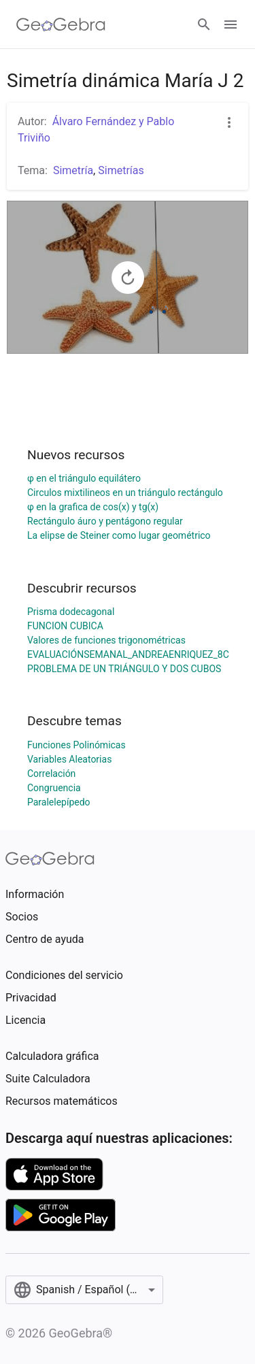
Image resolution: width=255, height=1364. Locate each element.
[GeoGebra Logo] (60, 24)
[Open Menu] (230, 24)
